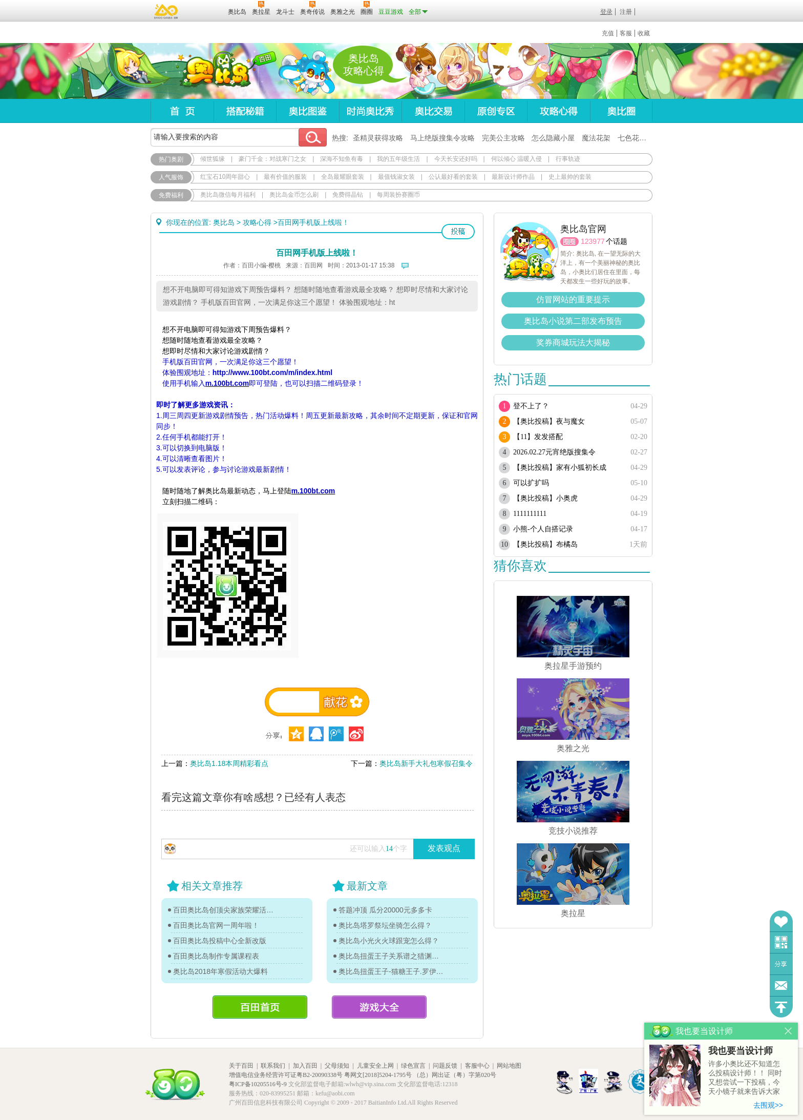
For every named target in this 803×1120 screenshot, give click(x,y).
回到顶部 (781, 1007)
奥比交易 (433, 110)
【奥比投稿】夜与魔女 (549, 421)
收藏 (644, 33)
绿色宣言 (413, 1065)
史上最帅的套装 (569, 176)
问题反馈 (781, 985)
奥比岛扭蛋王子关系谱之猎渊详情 (391, 956)
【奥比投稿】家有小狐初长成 (559, 467)
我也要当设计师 (740, 1051)
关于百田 (241, 1065)
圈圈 (569, 241)
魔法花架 (596, 138)
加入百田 (305, 1065)
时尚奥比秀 (370, 110)
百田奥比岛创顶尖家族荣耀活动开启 (226, 910)
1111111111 (529, 513)
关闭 (788, 1031)
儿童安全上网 (375, 1065)
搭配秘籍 (245, 110)
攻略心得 (558, 110)
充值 (608, 33)
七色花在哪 (635, 138)
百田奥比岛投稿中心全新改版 (219, 941)
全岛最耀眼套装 (342, 176)
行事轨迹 (568, 158)
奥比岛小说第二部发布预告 (573, 321)
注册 (626, 11)
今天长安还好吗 (455, 158)
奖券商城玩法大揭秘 (573, 342)
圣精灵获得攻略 (378, 138)
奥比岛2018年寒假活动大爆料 (220, 971)
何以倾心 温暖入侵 (516, 158)
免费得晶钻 (347, 194)
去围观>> (768, 1105)
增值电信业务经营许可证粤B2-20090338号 (286, 1074)
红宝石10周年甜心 (225, 176)
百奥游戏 (166, 11)
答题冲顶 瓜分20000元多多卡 (385, 910)
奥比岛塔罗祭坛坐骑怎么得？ (385, 925)
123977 (593, 241)
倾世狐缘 (212, 158)
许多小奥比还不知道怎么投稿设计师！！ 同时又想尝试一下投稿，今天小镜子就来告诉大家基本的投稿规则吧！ (745, 1078)
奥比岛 (214, 71)
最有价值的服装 (285, 176)
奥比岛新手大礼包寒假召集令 (426, 763)
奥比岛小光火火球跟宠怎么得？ (389, 941)
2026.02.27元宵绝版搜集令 (554, 452)
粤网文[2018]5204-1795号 (378, 1074)
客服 (626, 33)
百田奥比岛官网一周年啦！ (216, 925)
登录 (606, 11)
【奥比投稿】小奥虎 (545, 498)
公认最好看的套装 (453, 176)
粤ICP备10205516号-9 (258, 1084)
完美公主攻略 (503, 138)
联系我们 (273, 1065)
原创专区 (495, 110)
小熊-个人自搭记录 (543, 529)
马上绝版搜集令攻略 (442, 138)
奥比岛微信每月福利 (228, 194)
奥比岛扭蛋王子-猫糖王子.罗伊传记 (391, 971)
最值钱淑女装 (396, 176)
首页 (182, 110)
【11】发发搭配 (538, 437)
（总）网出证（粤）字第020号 (454, 1074)
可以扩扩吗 (531, 483)
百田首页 (260, 1007)
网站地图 (509, 1065)
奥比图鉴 (307, 110)
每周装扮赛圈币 (398, 194)
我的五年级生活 (398, 158)
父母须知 (337, 1065)
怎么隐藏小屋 (553, 138)
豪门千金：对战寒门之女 (272, 158)
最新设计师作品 (513, 176)
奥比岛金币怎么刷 (294, 194)
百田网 (205, 11)
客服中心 (477, 1065)
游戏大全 (379, 1007)
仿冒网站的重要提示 (573, 299)
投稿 (458, 231)
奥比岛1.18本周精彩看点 (229, 763)
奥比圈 (621, 110)
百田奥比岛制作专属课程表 (216, 956)
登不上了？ (531, 406)
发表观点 (444, 848)
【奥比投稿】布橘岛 (545, 544)
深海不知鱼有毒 (341, 158)
